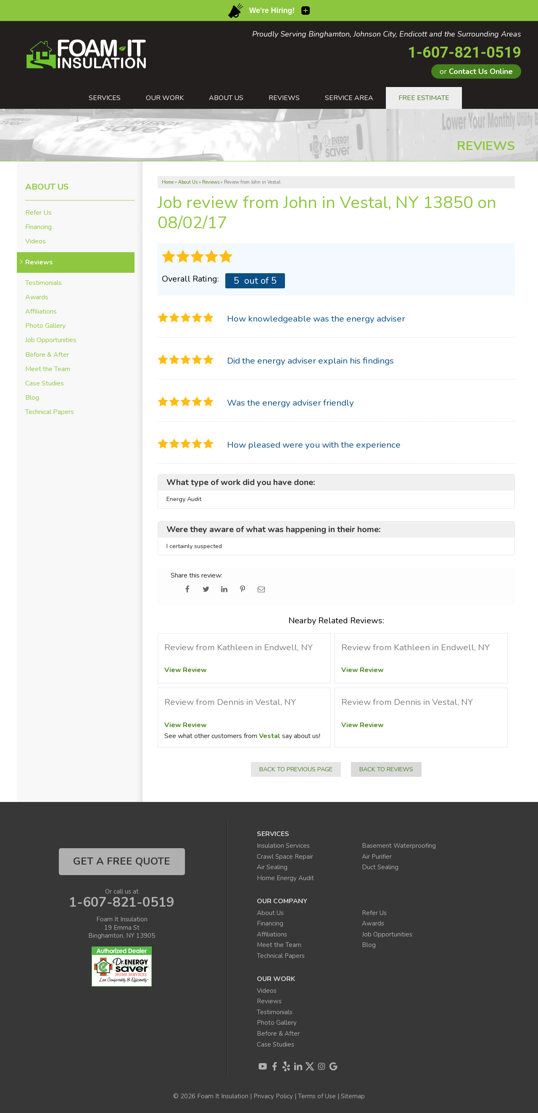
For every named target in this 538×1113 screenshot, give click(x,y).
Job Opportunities (50, 340)
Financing (38, 227)
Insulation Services (283, 845)
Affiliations (41, 312)
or (476, 71)
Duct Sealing (380, 867)
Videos (35, 241)
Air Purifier (377, 856)
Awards (36, 297)
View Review (185, 670)
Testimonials (43, 283)
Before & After (47, 355)
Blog (32, 398)
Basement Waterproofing (399, 845)
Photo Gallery (45, 326)
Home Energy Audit (285, 878)
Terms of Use (317, 1096)
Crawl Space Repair (285, 856)
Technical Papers (49, 412)
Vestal (269, 736)
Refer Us (38, 213)
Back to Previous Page (295, 769)
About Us (47, 187)
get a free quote (121, 861)
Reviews (39, 262)
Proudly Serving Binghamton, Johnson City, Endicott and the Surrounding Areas (386, 34)
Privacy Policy (273, 1096)
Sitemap (353, 1096)
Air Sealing (272, 867)
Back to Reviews (386, 769)
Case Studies (44, 384)
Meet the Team (47, 369)
